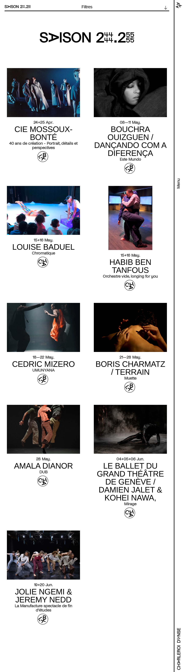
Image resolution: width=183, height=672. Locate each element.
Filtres (87, 7)
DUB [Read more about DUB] (43, 472)
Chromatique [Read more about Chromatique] (43, 253)
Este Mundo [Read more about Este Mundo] (130, 159)
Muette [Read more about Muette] (130, 378)
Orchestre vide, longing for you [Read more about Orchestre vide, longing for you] (130, 276)
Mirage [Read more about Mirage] (130, 504)
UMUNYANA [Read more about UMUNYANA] (43, 370)
